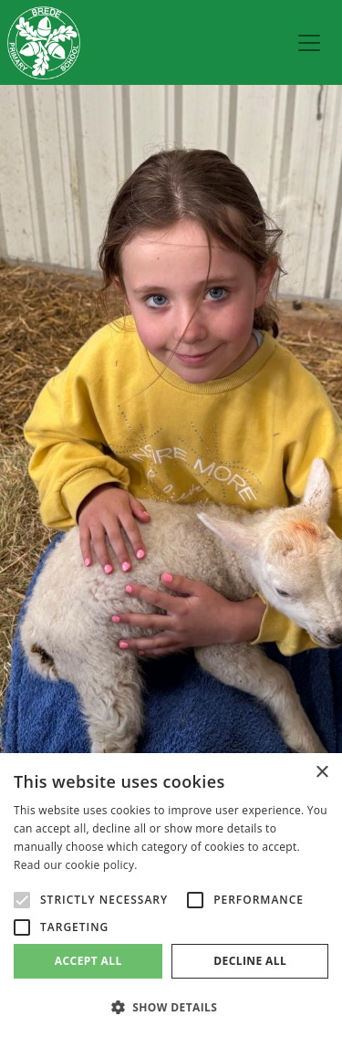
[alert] (171, 895)
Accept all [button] (88, 961)
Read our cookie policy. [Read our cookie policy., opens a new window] (76, 865)
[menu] (309, 43)
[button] (171, 1007)
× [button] (321, 773)
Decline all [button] (249, 961)
